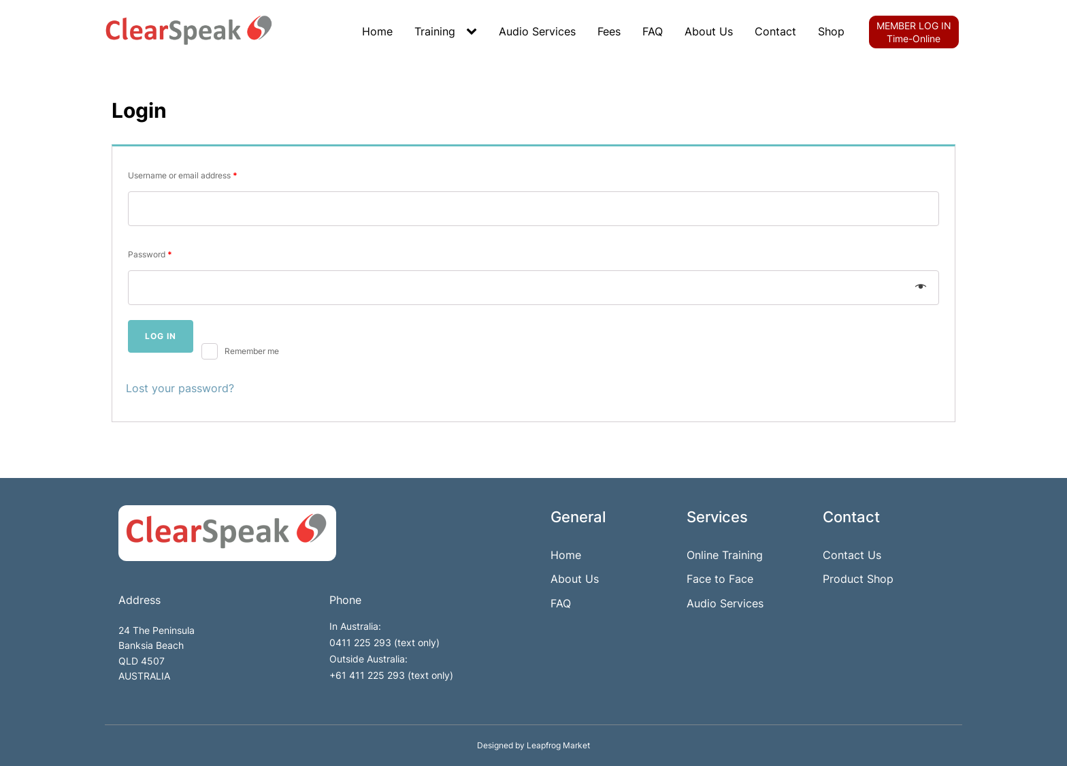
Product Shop (858, 579)
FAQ (652, 31)
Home (377, 31)
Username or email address (182, 175)
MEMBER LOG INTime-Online (913, 32)
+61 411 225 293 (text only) (391, 675)
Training (434, 31)
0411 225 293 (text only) (384, 642)
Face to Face (720, 579)
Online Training (725, 555)
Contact (775, 31)
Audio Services (537, 31)
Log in (160, 336)
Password (150, 254)
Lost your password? (180, 388)
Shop (831, 31)
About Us (709, 31)
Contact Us (852, 555)
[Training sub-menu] (474, 32)
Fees (609, 31)
